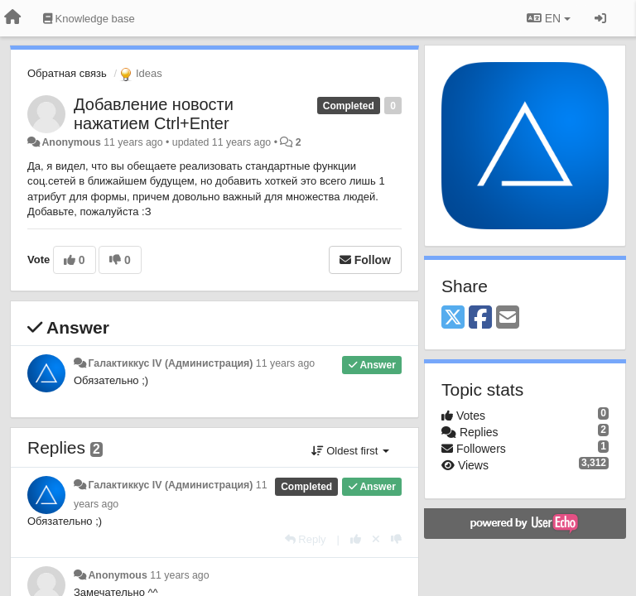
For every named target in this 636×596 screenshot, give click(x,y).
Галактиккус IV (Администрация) (170, 363)
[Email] (507, 318)
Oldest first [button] (350, 451)
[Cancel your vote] (376, 539)
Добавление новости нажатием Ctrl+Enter (154, 113)
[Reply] (305, 539)
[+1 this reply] (355, 539)
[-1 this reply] (396, 539)
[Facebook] (480, 318)
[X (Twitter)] (453, 318)
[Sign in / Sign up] (600, 18)
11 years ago (285, 363)
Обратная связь (67, 73)
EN (549, 18)
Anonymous (70, 142)
